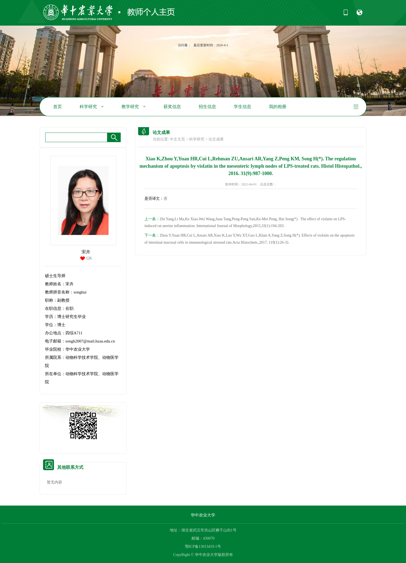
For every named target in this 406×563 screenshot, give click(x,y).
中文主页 (177, 139)
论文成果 (216, 139)
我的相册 (277, 106)
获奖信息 (172, 106)
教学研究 (134, 106)
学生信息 (242, 106)
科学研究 (92, 106)
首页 (57, 106)
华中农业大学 (203, 515)
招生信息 (207, 106)
